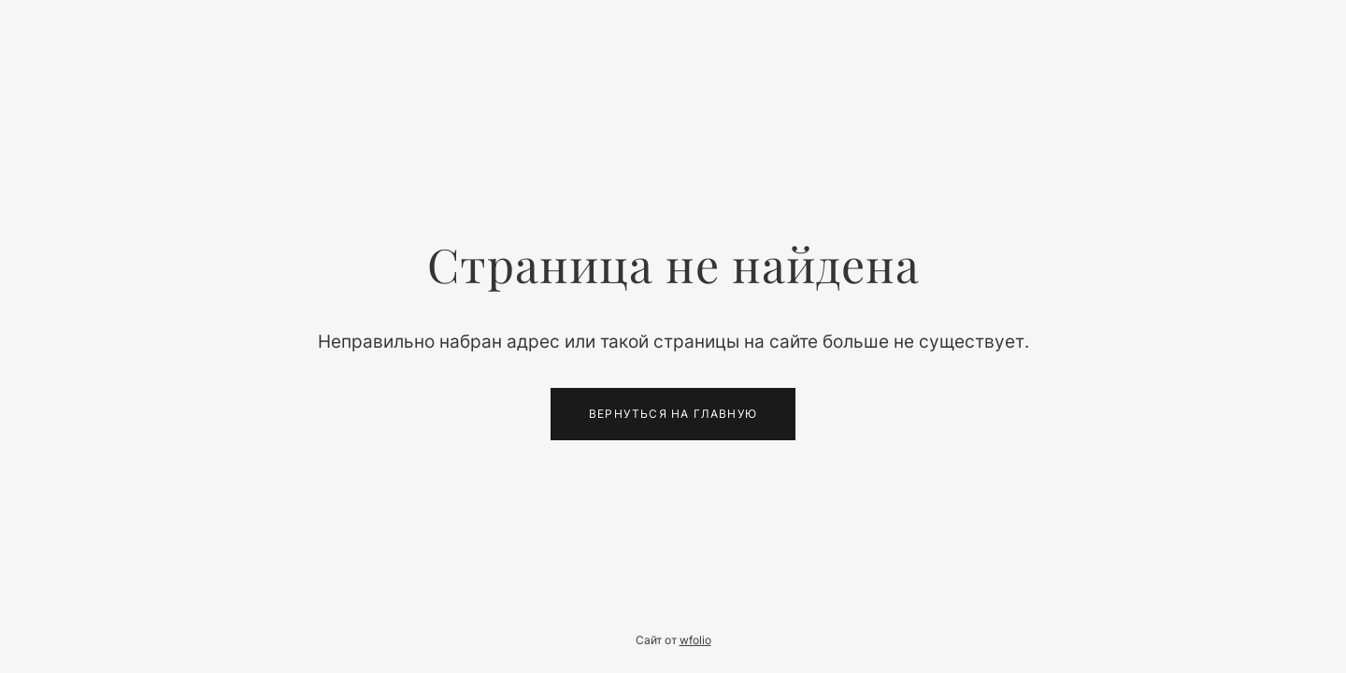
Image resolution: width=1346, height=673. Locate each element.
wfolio (695, 641)
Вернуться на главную (673, 414)
